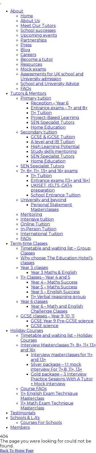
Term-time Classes (28, 243)
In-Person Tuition (38, 229)
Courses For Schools (41, 422)
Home (26, 16)
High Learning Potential (55, 146)
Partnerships (33, 40)
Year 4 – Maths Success (54, 282)
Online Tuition (35, 224)
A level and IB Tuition (52, 141)
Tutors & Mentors (28, 93)
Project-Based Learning (55, 117)
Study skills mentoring (54, 151)
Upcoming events (38, 35)
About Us (30, 20)
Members (20, 427)
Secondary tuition (38, 132)
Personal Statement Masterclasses (51, 207)
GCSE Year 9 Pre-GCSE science (62, 320)
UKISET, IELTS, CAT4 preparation (51, 188)
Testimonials (22, 412)
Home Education (48, 127)
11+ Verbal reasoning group (58, 296)
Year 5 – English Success (55, 291)
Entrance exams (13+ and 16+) (60, 180)
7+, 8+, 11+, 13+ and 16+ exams (49, 170)
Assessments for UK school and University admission (51, 76)
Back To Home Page (17, 450)
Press (25, 45)
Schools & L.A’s (24, 417)
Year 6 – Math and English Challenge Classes (57, 309)
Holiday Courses (26, 330)
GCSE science (44, 325)
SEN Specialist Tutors (52, 122)
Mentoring (31, 214)
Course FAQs (33, 388)
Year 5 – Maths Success (54, 287)
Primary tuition (35, 98)
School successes (38, 30)
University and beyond (43, 199)
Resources (31, 64)
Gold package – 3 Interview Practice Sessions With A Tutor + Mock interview (62, 379)
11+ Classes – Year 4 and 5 (45, 277)
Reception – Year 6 (49, 103)
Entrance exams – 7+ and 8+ (59, 107)
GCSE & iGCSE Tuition (53, 137)
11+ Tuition (41, 112)
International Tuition (41, 233)
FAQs (25, 88)
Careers (28, 54)
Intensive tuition (37, 219)
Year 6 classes (34, 301)
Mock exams (33, 69)
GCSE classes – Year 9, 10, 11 (47, 316)
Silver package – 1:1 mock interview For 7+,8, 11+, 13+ (56, 367)
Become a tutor (36, 59)
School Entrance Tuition (55, 195)
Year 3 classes (34, 267)
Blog (25, 49)
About (16, 11)
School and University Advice (49, 83)
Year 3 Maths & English (54, 272)
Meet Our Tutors (38, 25)
